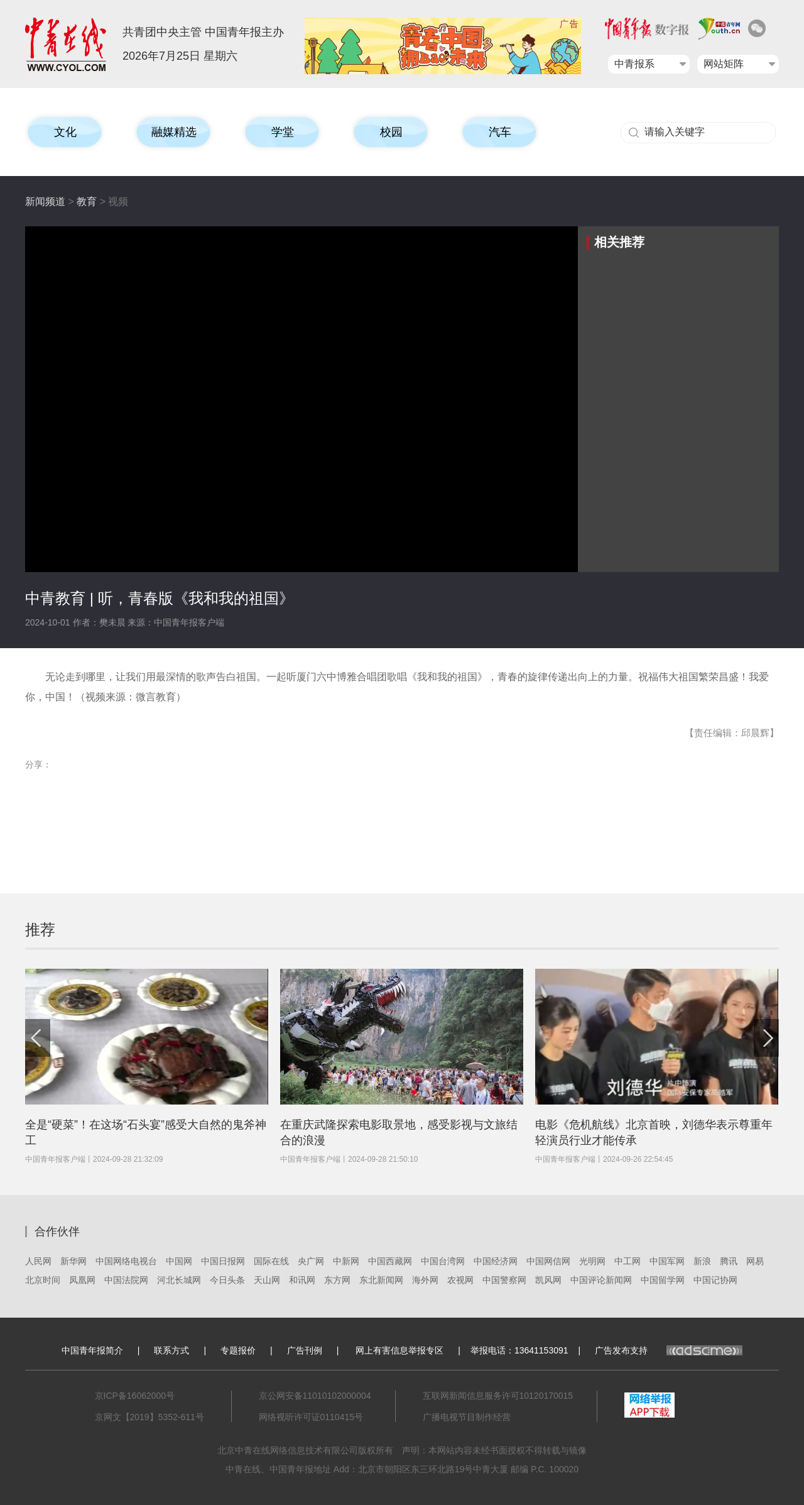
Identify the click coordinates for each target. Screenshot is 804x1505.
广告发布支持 (668, 1350)
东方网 (337, 1280)
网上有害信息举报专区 (399, 1350)
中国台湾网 (443, 1261)
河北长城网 (179, 1280)
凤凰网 (82, 1280)
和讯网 (302, 1280)
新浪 (702, 1261)
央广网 (311, 1261)
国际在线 (271, 1261)
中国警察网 (504, 1280)
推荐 (40, 929)
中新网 (346, 1261)
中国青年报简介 (92, 1350)
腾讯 (728, 1261)
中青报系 (634, 63)
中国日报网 (223, 1261)
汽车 (500, 132)
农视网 (460, 1280)
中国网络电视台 (126, 1261)
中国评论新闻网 (601, 1280)
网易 (755, 1261)
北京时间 (42, 1280)
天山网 (267, 1280)
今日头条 (227, 1280)
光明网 (592, 1261)
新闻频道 (45, 201)
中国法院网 (126, 1280)
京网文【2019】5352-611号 (149, 1417)
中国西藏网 (390, 1261)
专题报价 (238, 1350)
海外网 (425, 1280)
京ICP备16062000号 (135, 1396)
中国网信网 (548, 1261)
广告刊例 (304, 1350)
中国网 (179, 1261)
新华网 (73, 1261)
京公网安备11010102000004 (315, 1396)
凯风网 (548, 1280)
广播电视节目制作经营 (467, 1417)
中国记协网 (715, 1280)
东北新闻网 (381, 1280)
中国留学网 (663, 1280)
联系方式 (171, 1350)
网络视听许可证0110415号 (311, 1417)
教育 (87, 201)
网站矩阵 (724, 63)
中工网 (627, 1261)
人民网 (38, 1261)
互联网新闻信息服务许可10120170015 (498, 1396)
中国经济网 (496, 1261)
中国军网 (667, 1261)
